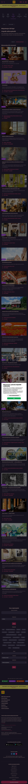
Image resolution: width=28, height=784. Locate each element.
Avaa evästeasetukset (14, 395)
